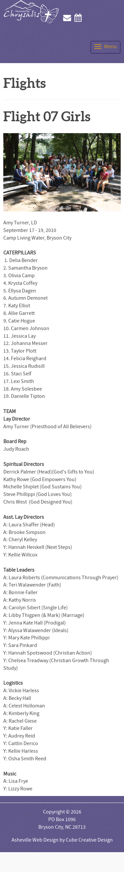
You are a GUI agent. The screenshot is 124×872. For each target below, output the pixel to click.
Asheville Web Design (35, 840)
